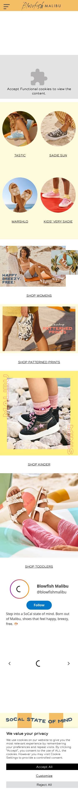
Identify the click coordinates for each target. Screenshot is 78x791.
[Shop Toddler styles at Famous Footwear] (39, 515)
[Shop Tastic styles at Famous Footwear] (19, 128)
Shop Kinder (39, 464)
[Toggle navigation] (6, 7)
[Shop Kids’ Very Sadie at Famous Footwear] (58, 195)
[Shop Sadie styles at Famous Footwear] (58, 128)
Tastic (20, 155)
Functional (29, 89)
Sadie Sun (58, 155)
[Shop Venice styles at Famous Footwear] (19, 195)
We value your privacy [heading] (27, 733)
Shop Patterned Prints (39, 362)
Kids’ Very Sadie (58, 221)
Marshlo (20, 221)
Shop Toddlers (39, 566)
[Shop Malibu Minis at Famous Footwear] (39, 413)
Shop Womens (39, 295)
